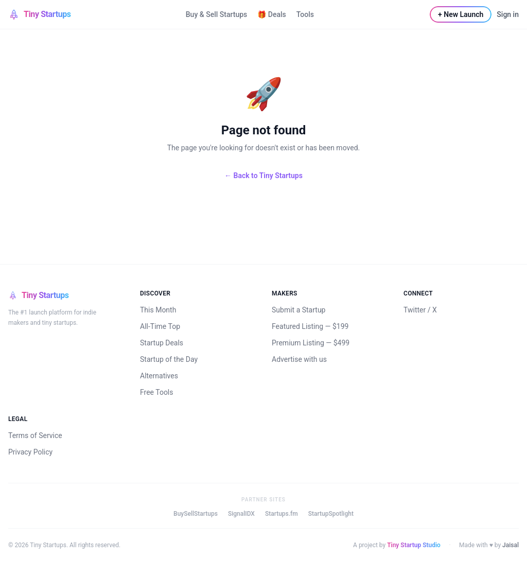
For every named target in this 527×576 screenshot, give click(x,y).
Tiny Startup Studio (414, 545)
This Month (158, 310)
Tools (305, 14)
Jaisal (510, 545)
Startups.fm (281, 513)
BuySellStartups (195, 513)
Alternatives (159, 376)
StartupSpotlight (331, 513)
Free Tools (156, 392)
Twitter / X (420, 310)
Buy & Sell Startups (217, 14)
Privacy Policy (30, 452)
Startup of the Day (169, 359)
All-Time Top (160, 326)
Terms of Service (35, 435)
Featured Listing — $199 (310, 326)
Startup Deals (161, 343)
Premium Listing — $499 (310, 343)
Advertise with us (299, 359)
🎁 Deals (271, 14)
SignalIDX (241, 513)
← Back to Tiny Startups (263, 175)
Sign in (508, 14)
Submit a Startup (298, 310)
